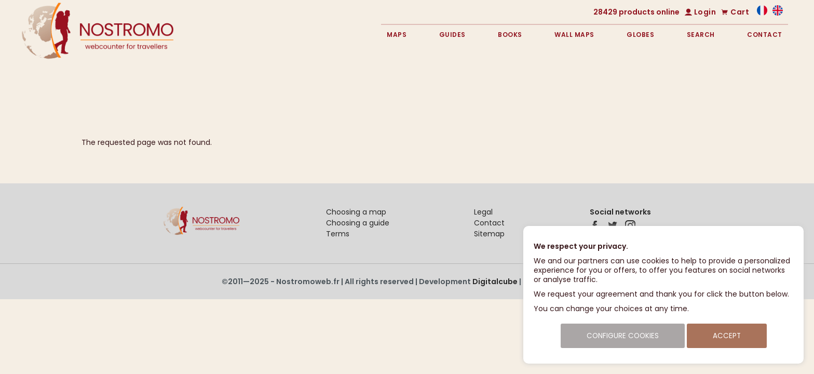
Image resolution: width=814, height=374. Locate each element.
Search (701, 34)
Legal (483, 212)
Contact (764, 34)
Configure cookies (623, 336)
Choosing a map (356, 212)
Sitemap (489, 234)
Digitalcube (495, 281)
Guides (452, 34)
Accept (727, 336)
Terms (337, 234)
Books (510, 34)
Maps (396, 34)
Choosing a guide (357, 223)
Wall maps (574, 34)
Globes (640, 34)
